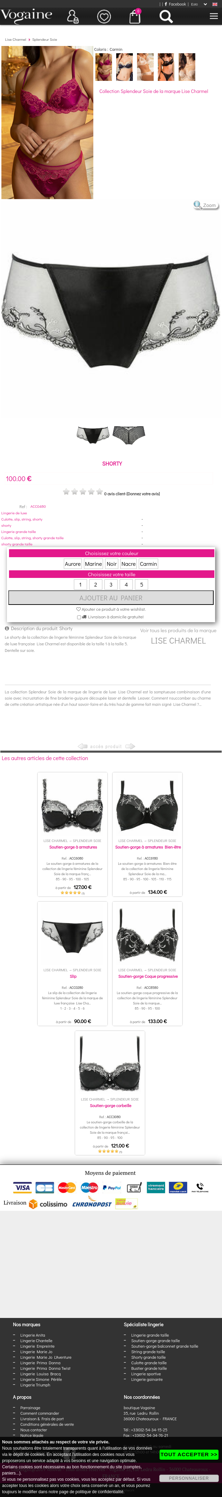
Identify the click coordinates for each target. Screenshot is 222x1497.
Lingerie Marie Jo (36, 1351)
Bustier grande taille (149, 1368)
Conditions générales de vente (47, 1424)
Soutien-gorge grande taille (155, 1340)
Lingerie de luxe (14, 512)
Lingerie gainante (147, 1379)
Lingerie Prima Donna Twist (45, 1368)
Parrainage (30, 1407)
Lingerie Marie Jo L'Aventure (45, 1357)
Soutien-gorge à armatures (73, 847)
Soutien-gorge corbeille (110, 1105)
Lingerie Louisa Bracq (40, 1373)
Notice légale (31, 1435)
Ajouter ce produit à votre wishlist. (111, 609)
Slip (73, 976)
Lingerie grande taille (18, 531)
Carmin (148, 563)
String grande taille (148, 1351)
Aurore (72, 563)
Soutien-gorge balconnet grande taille (164, 1346)
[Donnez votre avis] (143, 493)
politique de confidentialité (99, 1491)
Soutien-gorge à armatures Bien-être (148, 847)
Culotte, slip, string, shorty (21, 519)
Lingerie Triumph (35, 1384)
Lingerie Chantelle (36, 1340)
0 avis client (114, 493)
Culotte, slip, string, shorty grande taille (32, 537)
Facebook (175, 4)
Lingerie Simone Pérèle (41, 1379)
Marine (93, 563)
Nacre (128, 563)
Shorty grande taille (148, 1357)
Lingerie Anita (32, 1335)
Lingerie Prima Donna (40, 1362)
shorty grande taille (17, 543)
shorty (6, 525)
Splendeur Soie (44, 39)
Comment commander (39, 1413)
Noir (112, 563)
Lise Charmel (15, 39)
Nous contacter (33, 1429)
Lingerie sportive (146, 1373)
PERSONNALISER (189, 1478)
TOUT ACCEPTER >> (189, 1454)
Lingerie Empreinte (37, 1346)
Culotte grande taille (148, 1362)
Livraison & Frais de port (42, 1418)
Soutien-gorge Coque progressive (148, 976)
